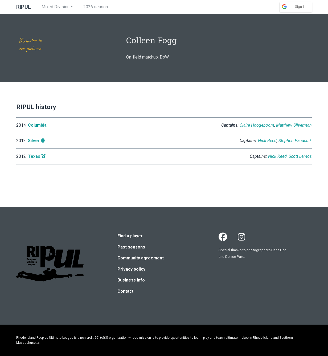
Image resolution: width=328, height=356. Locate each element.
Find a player (130, 235)
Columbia (37, 125)
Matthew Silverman (294, 125)
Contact (125, 291)
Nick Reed (267, 140)
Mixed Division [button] (55, 6)
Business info (131, 280)
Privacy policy (131, 269)
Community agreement (140, 257)
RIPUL (23, 7)
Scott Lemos (300, 156)
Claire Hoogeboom (257, 125)
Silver (34, 140)
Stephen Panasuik (295, 140)
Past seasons (131, 247)
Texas (34, 156)
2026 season (95, 6)
